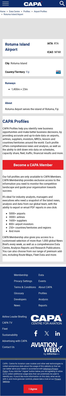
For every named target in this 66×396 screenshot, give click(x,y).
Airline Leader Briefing (14, 316)
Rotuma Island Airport (13, 14)
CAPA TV (7, 322)
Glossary (19, 293)
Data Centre (14, 11)
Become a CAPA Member (33, 165)
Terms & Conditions (25, 287)
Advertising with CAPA (14, 341)
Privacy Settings (23, 281)
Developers (20, 299)
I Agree (33, 389)
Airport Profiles (40, 11)
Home (2, 11)
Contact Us (8, 347)
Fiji (27, 72)
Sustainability (10, 335)
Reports (42, 305)
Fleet (5, 329)
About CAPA (45, 287)
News (17, 305)
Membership (21, 275)
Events (42, 281)
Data (41, 275)
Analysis (43, 299)
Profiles (26, 11)
